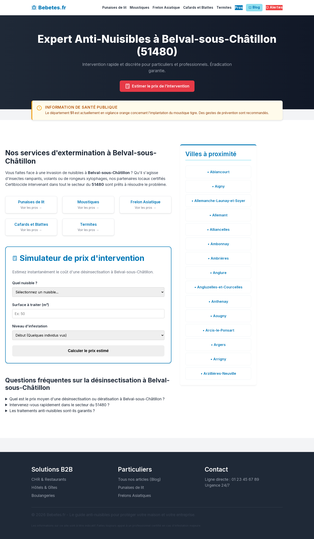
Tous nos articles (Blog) (139, 479)
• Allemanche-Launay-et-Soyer (218, 200)
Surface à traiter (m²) (30, 305)
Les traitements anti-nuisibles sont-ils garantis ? (52, 414)
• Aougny (218, 316)
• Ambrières (218, 258)
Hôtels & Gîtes (44, 487)
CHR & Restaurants (48, 479)
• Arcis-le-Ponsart (218, 330)
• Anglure (218, 272)
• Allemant (218, 215)
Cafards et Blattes (198, 7)
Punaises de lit (114, 7)
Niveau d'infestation (29, 326)
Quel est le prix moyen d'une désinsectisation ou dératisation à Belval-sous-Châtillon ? (87, 402)
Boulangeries (43, 495)
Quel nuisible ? (24, 283)
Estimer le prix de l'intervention (157, 86)
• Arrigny (218, 359)
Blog (254, 7)
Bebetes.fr (48, 7)
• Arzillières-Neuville (218, 373)
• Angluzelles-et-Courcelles (218, 287)
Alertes (274, 7)
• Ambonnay (218, 244)
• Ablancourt (218, 172)
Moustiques (139, 7)
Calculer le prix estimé (88, 351)
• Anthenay (218, 301)
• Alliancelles (218, 229)
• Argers (218, 344)
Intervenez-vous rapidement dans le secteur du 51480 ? (59, 408)
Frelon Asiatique (166, 7)
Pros (239, 7)
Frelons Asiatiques (134, 495)
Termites (224, 7)
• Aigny (218, 186)
